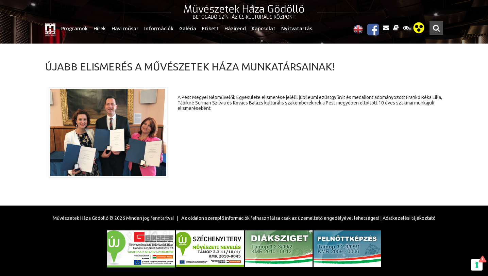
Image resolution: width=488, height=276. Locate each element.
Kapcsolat (263, 28)
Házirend (235, 28)
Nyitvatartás (296, 28)
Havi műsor (125, 28)
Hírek (100, 28)
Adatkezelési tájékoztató (409, 218)
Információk (158, 28)
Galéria (187, 28)
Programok (74, 28)
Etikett (210, 28)
